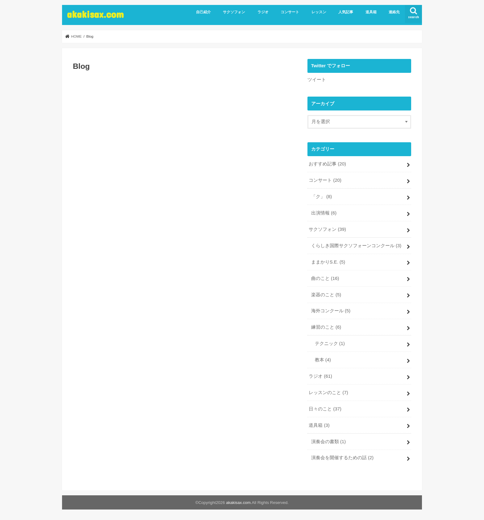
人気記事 (345, 12)
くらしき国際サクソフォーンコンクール (356, 245)
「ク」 (321, 196)
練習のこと (326, 327)
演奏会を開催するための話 (342, 457)
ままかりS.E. (328, 262)
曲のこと (325, 278)
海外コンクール (330, 310)
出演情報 (323, 212)
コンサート (290, 12)
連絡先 (394, 12)
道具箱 (371, 12)
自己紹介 (203, 12)
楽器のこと (326, 294)
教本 (323, 359)
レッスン (318, 12)
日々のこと (325, 408)
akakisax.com (95, 14)
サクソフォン (234, 12)
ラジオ (263, 12)
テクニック (330, 343)
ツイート (316, 79)
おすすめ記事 (327, 163)
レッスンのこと (328, 392)
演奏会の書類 (328, 441)
